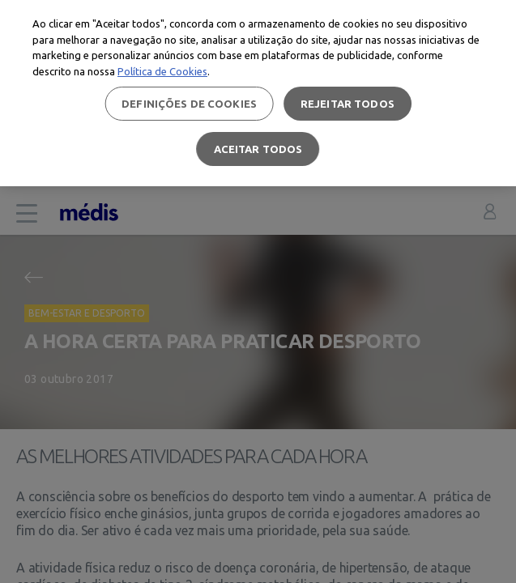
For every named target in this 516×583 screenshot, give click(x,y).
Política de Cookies (162, 71)
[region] (258, 93)
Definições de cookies (189, 103)
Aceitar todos (258, 149)
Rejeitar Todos (347, 103)
